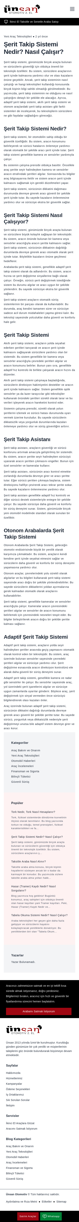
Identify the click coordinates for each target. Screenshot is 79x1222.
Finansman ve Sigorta (25, 771)
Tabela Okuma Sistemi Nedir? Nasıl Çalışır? (39, 915)
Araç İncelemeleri (22, 766)
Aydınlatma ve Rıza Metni (21, 1201)
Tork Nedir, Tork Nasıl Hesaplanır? (33, 811)
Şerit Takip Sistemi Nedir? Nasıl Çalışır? (37, 836)
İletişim (10, 1105)
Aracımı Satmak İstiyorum (21, 1128)
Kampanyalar (14, 1083)
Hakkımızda (13, 1072)
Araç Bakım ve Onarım (25, 750)
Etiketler (47, 1201)
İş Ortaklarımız (15, 1094)
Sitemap (61, 1201)
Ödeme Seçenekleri (18, 1089)
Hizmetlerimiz (14, 1078)
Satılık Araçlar (28, 1216)
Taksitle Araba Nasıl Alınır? (28, 861)
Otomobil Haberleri (23, 760)
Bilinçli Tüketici (21, 776)
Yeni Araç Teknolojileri (25, 755)
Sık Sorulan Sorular (18, 1100)
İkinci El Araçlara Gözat (20, 1123)
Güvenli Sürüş (20, 781)
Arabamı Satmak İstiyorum (39, 1011)
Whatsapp (51, 1216)
